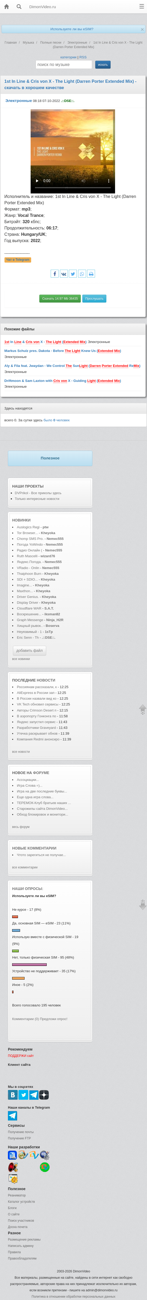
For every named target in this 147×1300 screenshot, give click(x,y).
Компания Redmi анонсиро (38, 739)
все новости (21, 752)
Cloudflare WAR (29, 608)
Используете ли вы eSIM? (71, 29)
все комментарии (24, 867)
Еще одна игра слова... (35, 797)
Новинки (21, 520)
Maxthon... (25, 591)
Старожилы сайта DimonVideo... (42, 809)
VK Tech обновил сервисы (37, 704)
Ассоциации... (28, 780)
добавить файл (29, 650)
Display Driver (27, 603)
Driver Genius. (28, 597)
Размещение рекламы (24, 1239)
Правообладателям (22, 1258)
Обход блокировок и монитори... (42, 814)
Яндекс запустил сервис (36, 722)
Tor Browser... (27, 533)
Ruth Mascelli (28, 556)
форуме (41, 773)
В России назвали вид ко (36, 698)
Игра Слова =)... (29, 785)
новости (46, 680)
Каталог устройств (21, 1202)
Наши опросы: (27, 889)
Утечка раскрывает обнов (37, 733)
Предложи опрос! (53, 1019)
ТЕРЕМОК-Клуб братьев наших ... (44, 803)
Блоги (12, 1208)
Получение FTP (19, 1138)
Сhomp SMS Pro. (30, 539)
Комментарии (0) (25, 1019)
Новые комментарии (34, 848)
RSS (83, 57)
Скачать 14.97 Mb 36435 (60, 298)
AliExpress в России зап (35, 693)
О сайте (14, 1214)
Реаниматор (17, 1195)
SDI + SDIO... (27, 579)
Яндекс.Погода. (29, 562)
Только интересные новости (37, 499)
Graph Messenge (30, 620)
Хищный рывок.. (30, 626)
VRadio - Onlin (28, 568)
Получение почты (21, 1132)
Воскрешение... (29, 614)
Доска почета (17, 1227)
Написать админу (21, 1246)
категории (68, 57)
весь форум (21, 827)
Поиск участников (21, 1220)
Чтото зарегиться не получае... (41, 855)
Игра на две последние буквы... (42, 791)
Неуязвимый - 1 (29, 632)
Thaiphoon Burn (29, 574)
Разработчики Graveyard (37, 728)
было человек (57, 420)
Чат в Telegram (18, 260)
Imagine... (24, 585)
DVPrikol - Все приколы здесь (38, 493)
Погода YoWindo (30, 544)
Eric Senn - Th (28, 637)
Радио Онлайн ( (29, 550)
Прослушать (94, 298)
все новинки (21, 659)
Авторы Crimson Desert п (36, 710)
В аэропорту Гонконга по (36, 716)
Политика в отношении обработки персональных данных (73, 1296)
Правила (14, 1252)
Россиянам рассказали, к (37, 687)
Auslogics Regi (28, 527)
